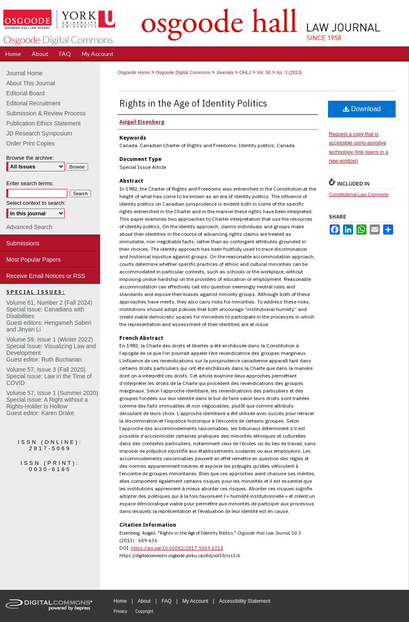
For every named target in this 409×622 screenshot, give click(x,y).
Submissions (22, 243)
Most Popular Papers (33, 259)
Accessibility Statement (244, 601)
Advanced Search (29, 227)
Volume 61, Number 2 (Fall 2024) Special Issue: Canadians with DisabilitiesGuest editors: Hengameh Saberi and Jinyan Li (49, 316)
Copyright (144, 611)
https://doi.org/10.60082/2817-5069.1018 (177, 548)
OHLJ (245, 72)
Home (120, 601)
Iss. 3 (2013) (289, 72)
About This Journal (30, 83)
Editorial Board (25, 93)
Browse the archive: (30, 158)
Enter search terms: (29, 183)
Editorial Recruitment (33, 103)
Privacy (120, 611)
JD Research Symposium (39, 133)
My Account (195, 601)
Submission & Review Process (46, 113)
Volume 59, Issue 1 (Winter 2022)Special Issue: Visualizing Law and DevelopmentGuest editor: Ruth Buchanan (51, 349)
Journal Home (24, 73)
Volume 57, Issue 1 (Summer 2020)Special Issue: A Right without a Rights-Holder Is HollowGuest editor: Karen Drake (52, 403)
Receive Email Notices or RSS (45, 276)
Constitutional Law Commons (359, 194)
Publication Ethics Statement (43, 123)
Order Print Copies (30, 143)
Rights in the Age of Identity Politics (193, 103)
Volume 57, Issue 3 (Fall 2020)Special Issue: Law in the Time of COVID (49, 376)
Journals (225, 72)
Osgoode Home (134, 72)
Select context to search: (36, 203)
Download (362, 108)
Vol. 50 (264, 72)
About (144, 601)
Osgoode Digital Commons (183, 72)
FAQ (167, 601)
